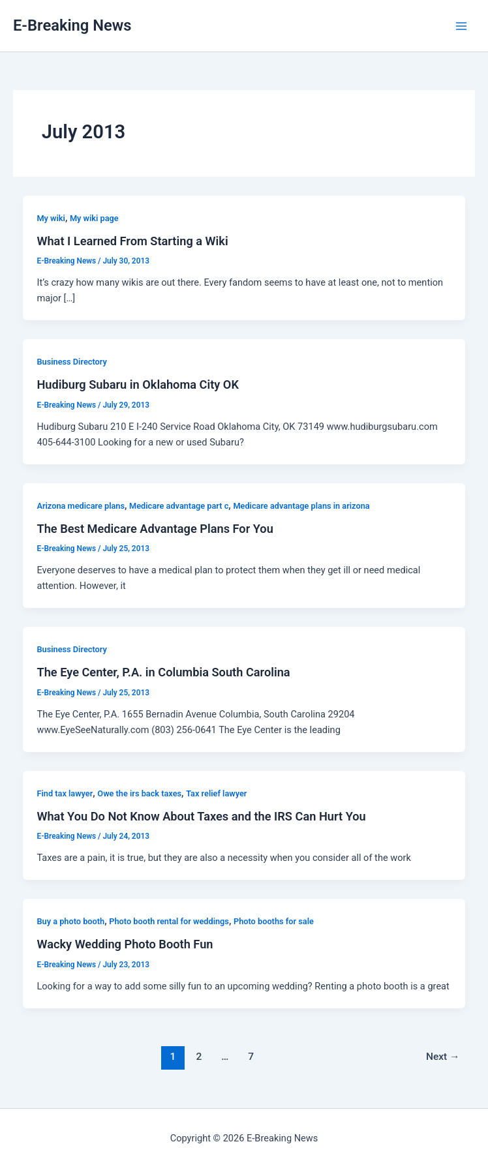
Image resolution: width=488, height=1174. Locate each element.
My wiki (51, 218)
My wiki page (94, 218)
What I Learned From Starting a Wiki (132, 241)
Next (443, 1056)
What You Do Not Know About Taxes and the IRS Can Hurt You (201, 816)
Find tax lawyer (65, 793)
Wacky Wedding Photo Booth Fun (125, 944)
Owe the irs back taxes (139, 793)
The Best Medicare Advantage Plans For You (155, 528)
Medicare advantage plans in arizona (301, 506)
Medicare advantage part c (178, 506)
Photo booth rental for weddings (169, 921)
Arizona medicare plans (81, 506)
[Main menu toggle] (461, 26)
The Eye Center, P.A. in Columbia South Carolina (163, 672)
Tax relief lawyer (216, 793)
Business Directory (71, 362)
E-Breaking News (72, 25)
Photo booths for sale (274, 921)
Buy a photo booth (70, 921)
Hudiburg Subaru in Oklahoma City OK (138, 384)
